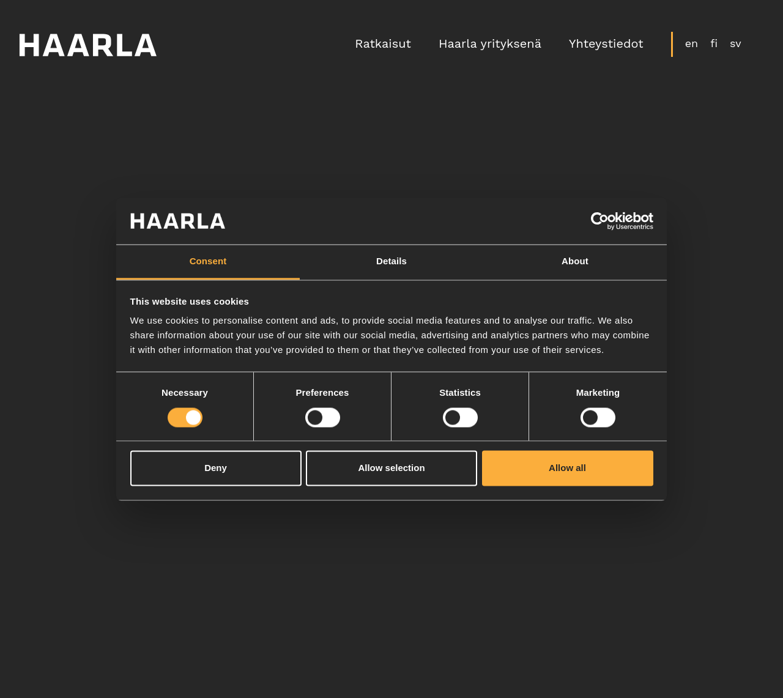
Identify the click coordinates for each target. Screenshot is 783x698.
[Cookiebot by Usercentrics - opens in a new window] (599, 221)
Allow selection (391, 468)
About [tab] (575, 261)
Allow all (567, 468)
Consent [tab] (208, 261)
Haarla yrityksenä (488, 45)
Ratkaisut (382, 45)
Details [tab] (391, 261)
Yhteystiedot (605, 45)
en (690, 44)
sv (734, 44)
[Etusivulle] (89, 45)
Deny (215, 468)
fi (713, 44)
